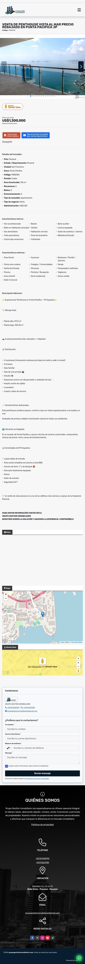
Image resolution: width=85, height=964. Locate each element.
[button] (30, 96)
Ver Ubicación (35, 666)
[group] (42, 67)
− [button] (6, 599)
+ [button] (6, 595)
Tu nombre (9, 724)
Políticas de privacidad (42, 824)
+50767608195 (13, 708)
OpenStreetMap (77, 642)
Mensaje (9, 753)
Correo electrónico (13, 734)
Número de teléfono (13, 743)
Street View (13, 106)
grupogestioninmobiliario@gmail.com (22, 711)
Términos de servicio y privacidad (37, 778)
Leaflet (62, 642)
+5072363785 (29, 708)
